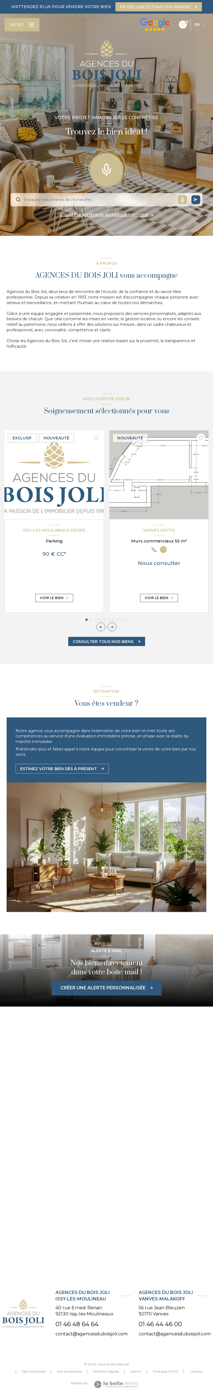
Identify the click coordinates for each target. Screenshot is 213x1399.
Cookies (196, 1371)
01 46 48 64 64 (76, 1324)
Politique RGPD (166, 1371)
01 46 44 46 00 (160, 1324)
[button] (112, 626)
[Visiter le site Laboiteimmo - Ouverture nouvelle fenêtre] (116, 1384)
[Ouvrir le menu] (21, 24)
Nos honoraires (34, 1371)
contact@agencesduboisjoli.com (91, 1334)
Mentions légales (106, 1371)
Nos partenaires (69, 1371)
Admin (136, 1371)
